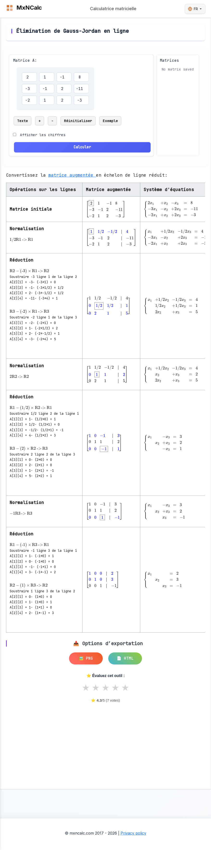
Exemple (110, 120)
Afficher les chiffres (42, 134)
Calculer (82, 147)
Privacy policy (133, 833)
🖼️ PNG (86, 658)
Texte (22, 120)
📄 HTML (125, 658)
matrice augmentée (72, 175)
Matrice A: (25, 60)
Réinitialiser (78, 120)
